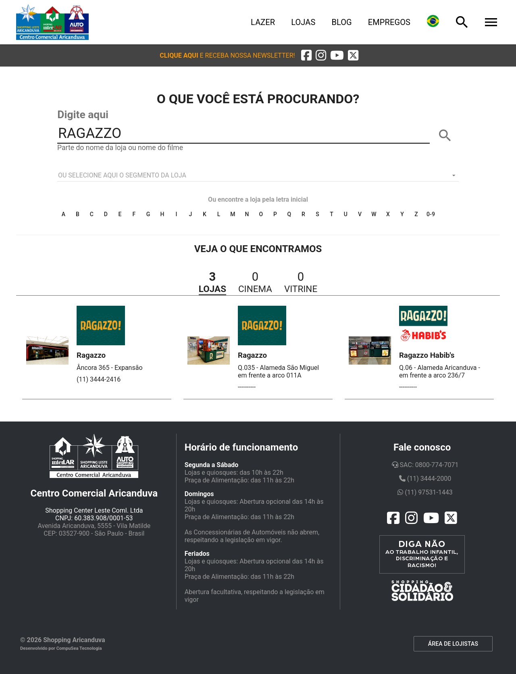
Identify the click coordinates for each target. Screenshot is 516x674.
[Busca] (462, 22)
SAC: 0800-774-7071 (425, 465)
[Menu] (491, 22)
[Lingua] (433, 22)
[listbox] (258, 175)
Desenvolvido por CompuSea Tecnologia (61, 648)
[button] (227, 55)
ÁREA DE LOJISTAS (453, 644)
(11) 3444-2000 (425, 478)
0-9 (431, 214)
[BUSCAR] (445, 135)
